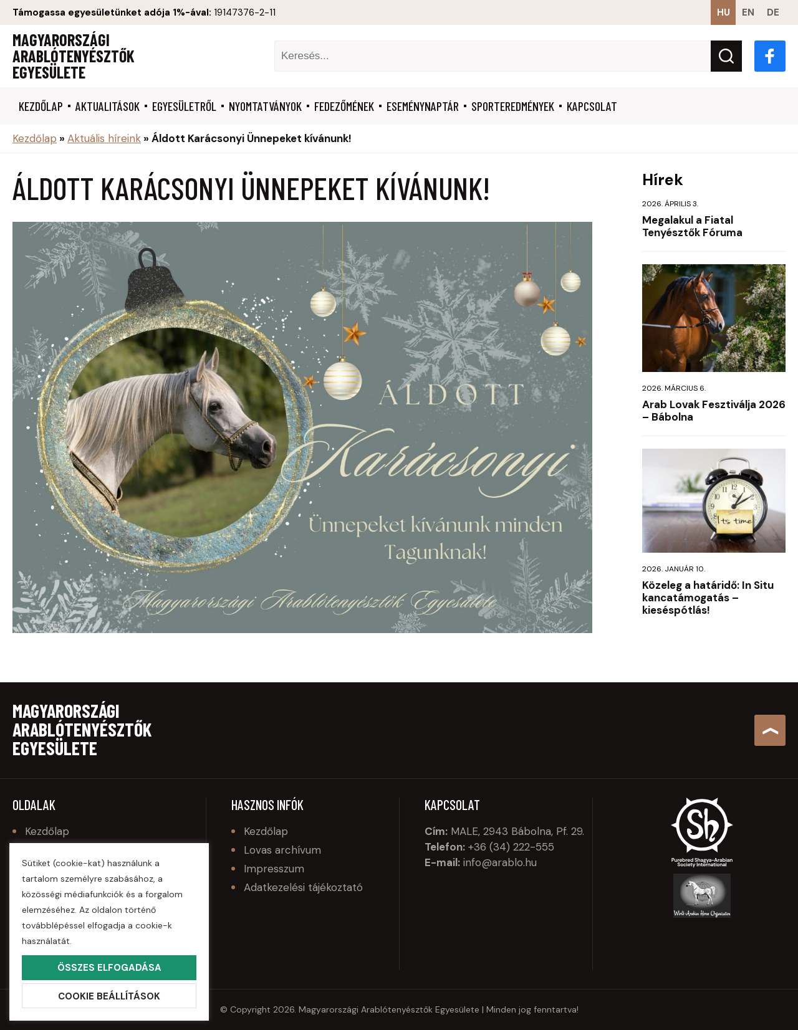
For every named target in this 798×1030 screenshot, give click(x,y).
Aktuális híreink (104, 138)
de (773, 12)
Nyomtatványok (265, 105)
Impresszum (274, 868)
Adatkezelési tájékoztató (303, 887)
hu (723, 12)
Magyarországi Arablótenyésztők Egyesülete (73, 56)
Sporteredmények (512, 105)
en (748, 12)
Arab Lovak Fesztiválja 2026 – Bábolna (714, 410)
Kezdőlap (41, 105)
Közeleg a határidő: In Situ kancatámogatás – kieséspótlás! (708, 597)
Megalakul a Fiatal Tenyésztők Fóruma (692, 226)
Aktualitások (107, 105)
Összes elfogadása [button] (109, 967)
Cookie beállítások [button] (109, 996)
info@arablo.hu (500, 862)
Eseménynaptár (423, 105)
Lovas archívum (282, 850)
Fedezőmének (344, 105)
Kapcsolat (592, 105)
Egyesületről (184, 105)
